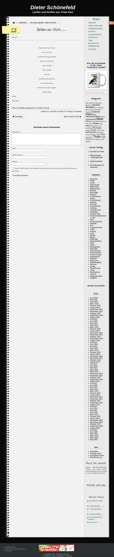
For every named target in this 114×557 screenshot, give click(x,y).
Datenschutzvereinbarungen (16, 549)
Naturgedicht (95, 247)
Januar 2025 (95, 331)
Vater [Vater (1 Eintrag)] (93, 139)
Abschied (93, 179)
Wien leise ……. (94, 522)
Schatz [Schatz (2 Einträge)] (93, 130)
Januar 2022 (95, 395)
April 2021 (94, 412)
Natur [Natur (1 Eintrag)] (101, 123)
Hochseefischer (96, 222)
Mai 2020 (93, 434)
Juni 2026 (94, 298)
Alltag (92, 181)
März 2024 (94, 350)
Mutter (92, 237)
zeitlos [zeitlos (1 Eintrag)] (102, 139)
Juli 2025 (93, 319)
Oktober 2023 (95, 360)
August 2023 (95, 362)
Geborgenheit (95, 210)
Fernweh (93, 204)
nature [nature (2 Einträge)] (88, 126)
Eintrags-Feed (95, 453)
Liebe (92, 229)
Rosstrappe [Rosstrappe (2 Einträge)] (97, 128)
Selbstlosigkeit (95, 262)
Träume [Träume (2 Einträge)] (89, 139)
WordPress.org (96, 457)
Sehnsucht (94, 260)
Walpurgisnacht (96, 276)
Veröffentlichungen (95, 29)
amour (92, 183)
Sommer (93, 264)
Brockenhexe (93, 43)
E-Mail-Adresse (18, 155)
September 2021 (96, 403)
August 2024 (95, 341)
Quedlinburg (95, 257)
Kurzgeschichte (96, 227)
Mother (93, 235)
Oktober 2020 (95, 424)
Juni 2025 (94, 321)
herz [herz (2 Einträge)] (94, 115)
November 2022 (96, 376)
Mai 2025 (93, 323)
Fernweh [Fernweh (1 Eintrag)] (91, 109)
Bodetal (93, 190)
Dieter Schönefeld (95, 26)
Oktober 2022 (95, 377)
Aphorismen (93, 37)
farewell (93, 202)
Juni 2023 (94, 366)
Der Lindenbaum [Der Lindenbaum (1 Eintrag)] (99, 107)
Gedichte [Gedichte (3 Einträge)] (96, 112)
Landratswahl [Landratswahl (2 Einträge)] (91, 119)
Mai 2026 (93, 300)
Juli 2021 (93, 407)
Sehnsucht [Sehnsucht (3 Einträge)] (91, 132)
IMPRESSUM (93, 46)
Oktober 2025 (95, 313)
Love (92, 233)
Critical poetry (95, 200)
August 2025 (95, 317)
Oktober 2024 (95, 337)
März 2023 (94, 372)
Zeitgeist (93, 278)
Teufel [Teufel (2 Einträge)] (102, 134)
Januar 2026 (95, 308)
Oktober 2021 (95, 401)
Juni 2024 (94, 344)
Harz (92, 220)
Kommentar (16, 132)
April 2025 (94, 325)
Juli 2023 (93, 364)
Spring (92, 266)
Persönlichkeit (95, 253)
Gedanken (23, 23)
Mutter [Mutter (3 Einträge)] (96, 123)
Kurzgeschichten (94, 34)
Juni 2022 (94, 385)
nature (92, 245)
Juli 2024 (93, 343)
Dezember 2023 (96, 356)
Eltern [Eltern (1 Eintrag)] (87, 109)
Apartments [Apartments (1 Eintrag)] (92, 103)
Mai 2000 (93, 440)
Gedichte (91, 31)
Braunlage (94, 192)
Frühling (93, 208)
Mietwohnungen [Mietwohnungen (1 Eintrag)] (100, 121)
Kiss (91, 225)
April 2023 (94, 370)
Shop (90, 40)
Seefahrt (93, 258)
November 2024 (96, 335)
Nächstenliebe (95, 241)
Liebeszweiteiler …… (96, 514)
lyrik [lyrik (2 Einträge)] (87, 121)
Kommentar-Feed (97, 455)
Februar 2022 (95, 393)
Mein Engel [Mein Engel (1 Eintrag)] (92, 121)
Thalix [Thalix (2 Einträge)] (103, 137)
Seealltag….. (19, 117)
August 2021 (95, 405)
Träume (93, 274)
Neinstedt (94, 249)
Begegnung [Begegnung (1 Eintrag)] (99, 103)
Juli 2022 (93, 383)
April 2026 (94, 302)
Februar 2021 (95, 416)
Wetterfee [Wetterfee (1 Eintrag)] (97, 139)
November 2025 (96, 311)
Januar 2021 (95, 418)
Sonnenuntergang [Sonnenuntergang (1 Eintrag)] (90, 134)
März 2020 (94, 436)
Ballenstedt (94, 187)
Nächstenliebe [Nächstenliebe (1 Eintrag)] (95, 126)
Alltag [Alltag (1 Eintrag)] (87, 103)
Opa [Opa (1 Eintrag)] (100, 126)
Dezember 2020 (96, 420)
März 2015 (94, 438)
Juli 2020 (93, 430)
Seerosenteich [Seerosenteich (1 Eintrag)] (100, 130)
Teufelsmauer (95, 268)
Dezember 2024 (96, 333)
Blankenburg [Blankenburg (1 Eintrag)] (89, 105)
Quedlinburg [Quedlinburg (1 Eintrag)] (89, 128)
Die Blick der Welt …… (94, 502)
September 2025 (96, 315)
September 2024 (96, 339)
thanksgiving (95, 272)
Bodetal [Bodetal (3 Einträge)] (96, 105)
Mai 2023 (93, 368)
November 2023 (96, 358)
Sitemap (8, 551)
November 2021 (96, 399)
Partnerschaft (95, 251)
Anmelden (92, 49)
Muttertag (94, 239)
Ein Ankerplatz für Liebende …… (97, 166)
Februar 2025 (95, 329)
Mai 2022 (93, 387)
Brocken (93, 194)
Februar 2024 (95, 352)
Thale (92, 270)
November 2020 (96, 422)
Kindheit (93, 223)
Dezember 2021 (96, 397)
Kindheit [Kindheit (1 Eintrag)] (103, 116)
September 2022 (96, 379)
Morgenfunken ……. (98, 155)
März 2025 (94, 327)
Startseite (92, 23)
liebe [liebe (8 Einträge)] (99, 119)
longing (93, 231)
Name (14, 148)
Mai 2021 (93, 410)
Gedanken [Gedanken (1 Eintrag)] (88, 112)
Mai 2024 (93, 346)
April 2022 (94, 389)
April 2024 (94, 348)
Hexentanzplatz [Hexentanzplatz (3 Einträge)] (93, 116)
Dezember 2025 (96, 309)
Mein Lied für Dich (72, 117)
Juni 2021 (94, 409)
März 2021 (94, 414)
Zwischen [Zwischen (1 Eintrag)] (88, 141)
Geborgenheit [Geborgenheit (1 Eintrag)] (97, 109)
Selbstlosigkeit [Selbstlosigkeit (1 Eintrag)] (100, 132)
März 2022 (94, 391)
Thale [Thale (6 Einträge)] (96, 136)
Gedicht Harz (95, 214)
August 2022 (95, 381)
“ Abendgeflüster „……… (94, 510)
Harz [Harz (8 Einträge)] (89, 114)
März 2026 (94, 304)
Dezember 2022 (96, 374)
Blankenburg (95, 189)
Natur (92, 243)
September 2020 (96, 426)
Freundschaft (95, 206)
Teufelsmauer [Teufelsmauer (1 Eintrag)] (89, 137)
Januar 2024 (95, 354)
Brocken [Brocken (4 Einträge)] (90, 107)
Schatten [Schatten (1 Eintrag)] (88, 130)
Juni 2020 (94, 432)
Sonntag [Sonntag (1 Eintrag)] (97, 134)
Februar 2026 (95, 306)
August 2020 (95, 428)
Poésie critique (96, 255)
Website (15, 162)
